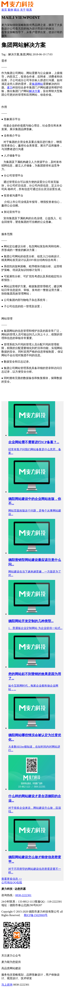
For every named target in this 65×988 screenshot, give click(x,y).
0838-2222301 (23, 895)
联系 (29, 9)
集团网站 (37, 83)
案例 (10, 9)
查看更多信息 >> (11, 878)
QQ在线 (17, 882)
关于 (23, 9)
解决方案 (34, 91)
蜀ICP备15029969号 (35, 915)
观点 (16, 9)
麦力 (9, 87)
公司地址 (6, 882)
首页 (4, 9)
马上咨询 (6, 984)
